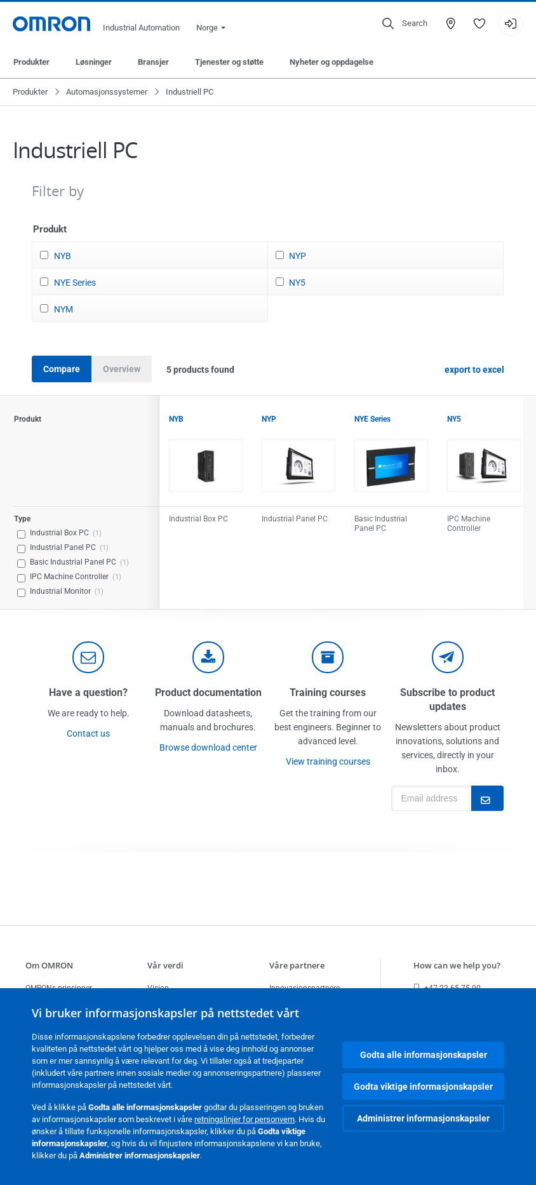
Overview (121, 369)
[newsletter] (448, 657)
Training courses (328, 692)
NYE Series (75, 283)
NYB (62, 256)
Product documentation (208, 692)
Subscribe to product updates (447, 699)
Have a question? (88, 692)
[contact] (88, 657)
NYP (297, 256)
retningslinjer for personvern (244, 1119)
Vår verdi (165, 965)
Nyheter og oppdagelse (331, 62)
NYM (63, 309)
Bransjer (153, 62)
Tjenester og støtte (229, 62)
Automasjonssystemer (106, 92)
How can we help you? (456, 965)
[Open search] (405, 23)
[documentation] (208, 657)
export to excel (474, 370)
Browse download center (208, 747)
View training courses (328, 761)
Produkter (31, 62)
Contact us (88, 733)
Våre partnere (297, 965)
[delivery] (328, 657)
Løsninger (94, 62)
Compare (61, 369)
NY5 (297, 283)
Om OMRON (49, 965)
